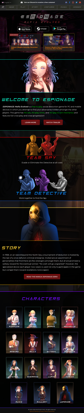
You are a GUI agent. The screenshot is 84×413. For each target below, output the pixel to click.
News (11, 7)
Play (22, 7)
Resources (51, 411)
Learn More (30, 122)
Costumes (49, 7)
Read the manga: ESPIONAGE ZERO (42, 277)
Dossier (77, 7)
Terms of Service (34, 411)
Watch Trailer (53, 122)
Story (35, 7)
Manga (63, 7)
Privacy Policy (43, 411)
